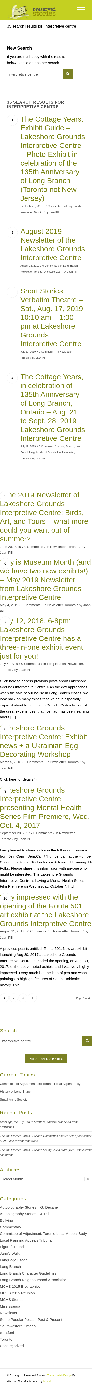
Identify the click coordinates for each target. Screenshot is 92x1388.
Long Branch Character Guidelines (28, 1273)
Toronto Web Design (59, 1375)
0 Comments (53, 206)
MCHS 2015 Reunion (17, 1293)
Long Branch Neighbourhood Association (33, 1280)
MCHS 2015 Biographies (20, 1286)
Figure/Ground (12, 1247)
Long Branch (73, 206)
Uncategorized (52, 271)
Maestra (48, 1381)
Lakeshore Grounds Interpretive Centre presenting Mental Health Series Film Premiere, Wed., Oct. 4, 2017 (46, 807)
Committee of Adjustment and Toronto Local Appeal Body (40, 1084)
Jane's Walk (10, 1253)
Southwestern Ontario (18, 1326)
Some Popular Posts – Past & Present (31, 1319)
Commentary (10, 1227)
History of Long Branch (16, 1091)
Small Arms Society (13, 1099)
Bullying (6, 1220)
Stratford (7, 1333)
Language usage (13, 1260)
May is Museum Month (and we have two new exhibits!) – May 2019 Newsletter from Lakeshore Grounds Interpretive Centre (45, 579)
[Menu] (78, 10)
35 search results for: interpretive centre (41, 26)
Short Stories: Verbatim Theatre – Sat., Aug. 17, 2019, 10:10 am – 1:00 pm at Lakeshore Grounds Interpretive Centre (52, 317)
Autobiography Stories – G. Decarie (29, 1207)
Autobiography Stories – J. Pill (24, 1214)
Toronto (38, 212)
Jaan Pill (54, 212)
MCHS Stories (11, 1300)
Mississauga (10, 1306)
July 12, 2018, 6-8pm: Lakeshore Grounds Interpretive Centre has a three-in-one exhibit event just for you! (41, 638)
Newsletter (26, 212)
